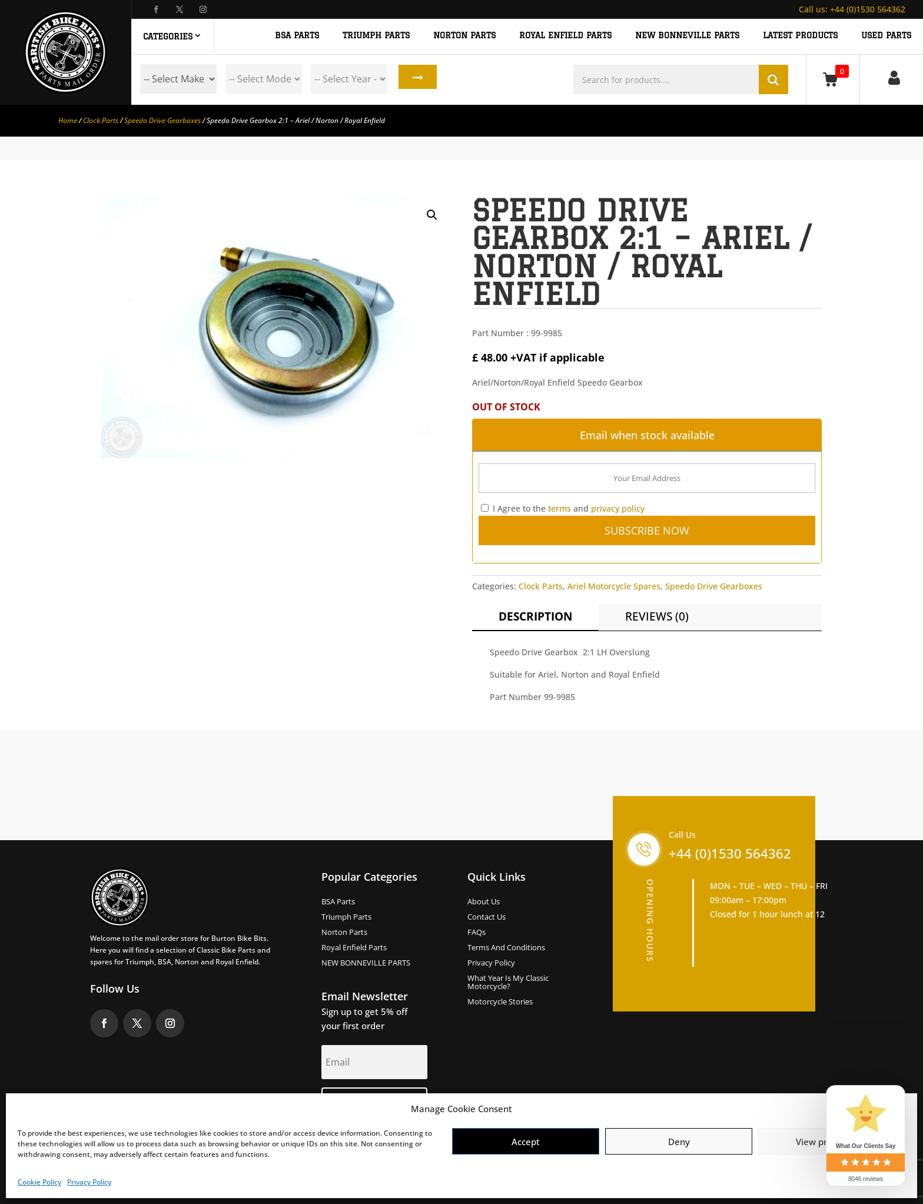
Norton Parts (344, 932)
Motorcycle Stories (500, 1002)
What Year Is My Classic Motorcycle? (508, 982)
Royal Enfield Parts (354, 948)
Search (415, 79)
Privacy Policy (89, 1182)
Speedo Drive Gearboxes (162, 120)
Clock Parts (100, 120)
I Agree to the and (563, 508)
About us (483, 902)
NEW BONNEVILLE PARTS (687, 35)
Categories (167, 36)
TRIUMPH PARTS (376, 35)
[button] (432, 214)
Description (535, 616)
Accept (526, 1141)
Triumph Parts (346, 917)
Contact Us (486, 917)
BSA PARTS (297, 35)
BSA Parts (338, 902)
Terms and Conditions (506, 948)
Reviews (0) (657, 616)
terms (559, 508)
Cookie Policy (39, 1182)
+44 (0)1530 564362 (852, 9)
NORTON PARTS (464, 35)
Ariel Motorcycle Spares (613, 586)
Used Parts (886, 35)
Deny (679, 1141)
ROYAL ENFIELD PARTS (565, 35)
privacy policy (618, 508)
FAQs (476, 932)
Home (67, 120)
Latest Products (800, 35)
